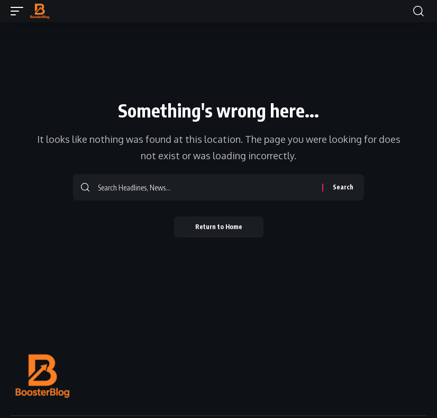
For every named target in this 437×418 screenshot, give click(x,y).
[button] (20, 11)
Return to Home (218, 227)
